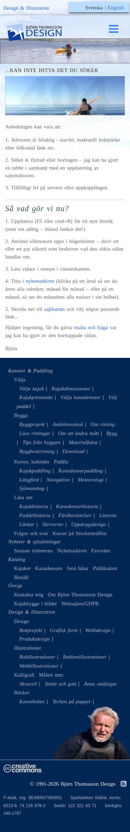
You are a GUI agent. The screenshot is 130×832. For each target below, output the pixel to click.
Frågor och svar (31, 533)
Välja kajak (31, 388)
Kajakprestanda (36, 397)
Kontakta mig (28, 594)
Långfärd (29, 479)
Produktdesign (34, 639)
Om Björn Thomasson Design (80, 594)
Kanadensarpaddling (80, 470)
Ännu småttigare (101, 684)
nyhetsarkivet (40, 281)
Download (73, 451)
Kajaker (22, 568)
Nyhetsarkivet (72, 550)
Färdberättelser (75, 515)
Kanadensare (48, 568)
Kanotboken (32, 701)
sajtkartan (54, 309)
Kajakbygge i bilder (35, 603)
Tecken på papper (71, 701)
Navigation (58, 479)
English (115, 7)
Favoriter (101, 550)
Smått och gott (60, 684)
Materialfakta (83, 442)
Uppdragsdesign (88, 524)
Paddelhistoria (35, 515)
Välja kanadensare (80, 397)
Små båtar (78, 568)
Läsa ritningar (35, 433)
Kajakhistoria (34, 506)
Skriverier (52, 524)
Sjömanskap (32, 488)
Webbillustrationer (39, 666)
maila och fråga (91, 327)
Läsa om (23, 497)
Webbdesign (98, 630)
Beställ (21, 577)
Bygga (21, 415)
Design (21, 621)
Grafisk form (64, 630)
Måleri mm (51, 675)
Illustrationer (27, 648)
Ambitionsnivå (68, 424)
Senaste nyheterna (33, 550)
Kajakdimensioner (71, 388)
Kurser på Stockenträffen (79, 533)
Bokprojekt (30, 630)
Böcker (21, 692)
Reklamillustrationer (85, 657)
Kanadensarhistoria (77, 506)
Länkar (27, 524)
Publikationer (107, 568)
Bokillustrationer (37, 657)
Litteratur (109, 515)
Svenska (94, 7)
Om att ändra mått (78, 433)
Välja (19, 379)
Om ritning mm (107, 424)
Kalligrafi (24, 675)
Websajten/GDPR (80, 603)
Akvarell (28, 684)
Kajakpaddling (35, 470)
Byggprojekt (32, 424)
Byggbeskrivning (37, 451)
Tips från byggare (42, 442)
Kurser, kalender (31, 461)
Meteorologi (91, 479)
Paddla (61, 461)
